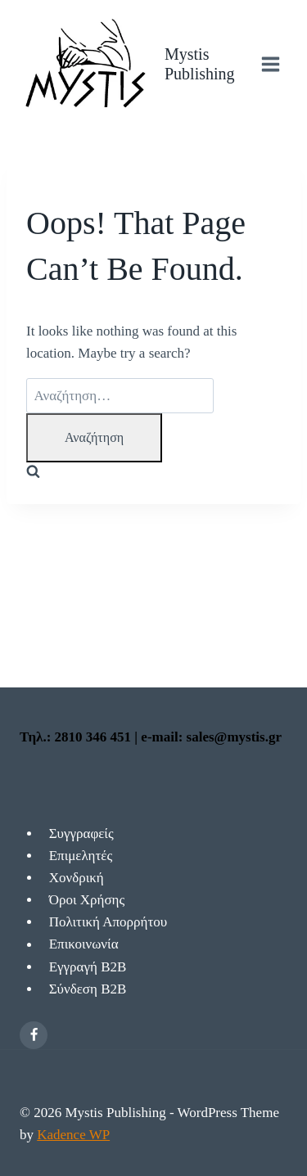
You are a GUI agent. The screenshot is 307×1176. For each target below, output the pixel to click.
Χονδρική (76, 877)
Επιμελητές (80, 855)
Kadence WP (73, 1134)
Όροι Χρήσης (87, 900)
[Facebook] (33, 1035)
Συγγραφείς (81, 833)
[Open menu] (270, 64)
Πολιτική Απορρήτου (108, 922)
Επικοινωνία (84, 945)
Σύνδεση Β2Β (88, 989)
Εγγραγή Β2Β (88, 967)
